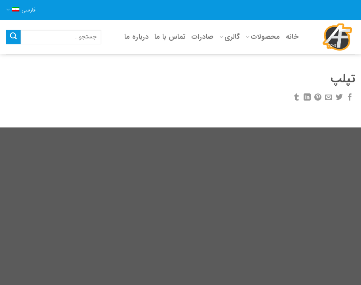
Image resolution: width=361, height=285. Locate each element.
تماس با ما (170, 37)
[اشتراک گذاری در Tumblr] (296, 98)
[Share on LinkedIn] (307, 98)
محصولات (262, 37)
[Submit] (13, 37)
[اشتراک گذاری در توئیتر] (339, 98)
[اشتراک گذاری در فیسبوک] (349, 98)
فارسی (21, 10)
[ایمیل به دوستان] (328, 98)
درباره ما (136, 37)
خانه (292, 37)
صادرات (202, 37)
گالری (229, 37)
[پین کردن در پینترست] (317, 98)
